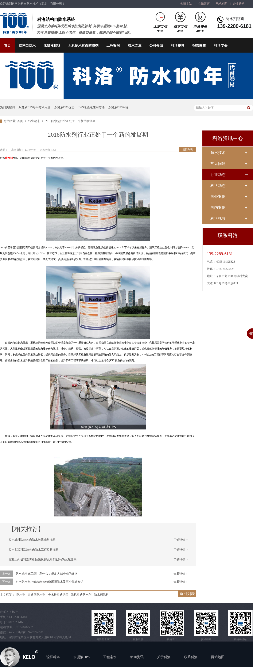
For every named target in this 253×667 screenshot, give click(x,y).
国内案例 (218, 207)
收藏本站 (186, 3)
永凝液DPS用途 (118, 107)
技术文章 (134, 45)
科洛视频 (177, 45)
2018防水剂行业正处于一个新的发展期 (70, 121)
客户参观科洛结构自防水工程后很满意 (33, 549)
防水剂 (9, 157)
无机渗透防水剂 (81, 594)
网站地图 (221, 3)
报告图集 (199, 45)
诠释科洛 (53, 657)
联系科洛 (191, 657)
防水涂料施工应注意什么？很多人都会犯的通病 (47, 573)
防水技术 (218, 153)
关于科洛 (164, 657)
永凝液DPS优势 (64, 107)
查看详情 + (181, 573)
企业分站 (239, 3)
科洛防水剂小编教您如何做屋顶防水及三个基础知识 (49, 581)
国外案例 (218, 196)
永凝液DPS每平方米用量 (35, 107)
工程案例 (113, 45)
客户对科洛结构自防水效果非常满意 (32, 539)
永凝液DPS (52, 45)
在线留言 (204, 3)
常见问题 (218, 164)
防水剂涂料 (101, 594)
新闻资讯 (137, 657)
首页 (7, 45)
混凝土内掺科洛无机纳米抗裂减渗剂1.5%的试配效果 (42, 559)
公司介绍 (156, 45)
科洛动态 (218, 185)
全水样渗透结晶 (58, 594)
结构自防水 (27, 45)
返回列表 (188, 149)
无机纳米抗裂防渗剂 (83, 45)
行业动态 (34, 121)
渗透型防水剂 (36, 594)
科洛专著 (220, 45)
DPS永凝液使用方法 (91, 107)
